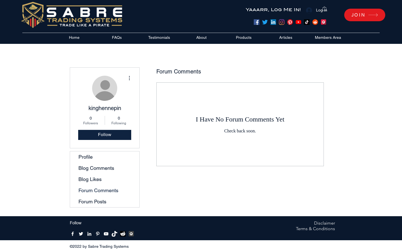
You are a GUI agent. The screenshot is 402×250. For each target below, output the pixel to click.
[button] (324, 8)
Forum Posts (92, 201)
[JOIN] (364, 15)
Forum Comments (98, 190)
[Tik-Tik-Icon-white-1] (114, 234)
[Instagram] (281, 22)
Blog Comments (96, 168)
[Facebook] (256, 22)
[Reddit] (315, 22)
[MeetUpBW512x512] (131, 234)
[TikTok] (307, 22)
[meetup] (323, 22)
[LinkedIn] (273, 22)
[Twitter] (265, 22)
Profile (85, 157)
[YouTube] (298, 22)
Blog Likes (90, 179)
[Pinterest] (290, 22)
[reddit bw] (123, 234)
